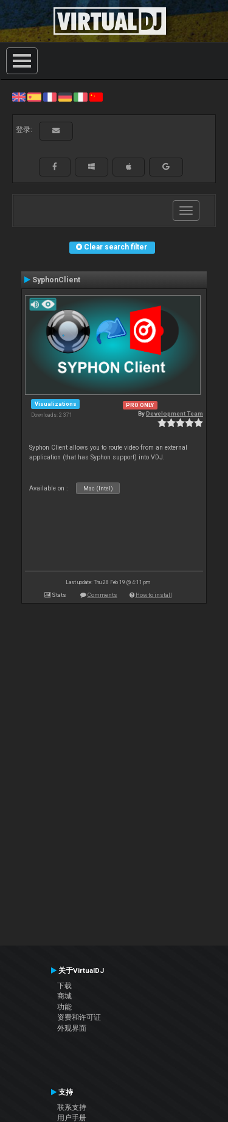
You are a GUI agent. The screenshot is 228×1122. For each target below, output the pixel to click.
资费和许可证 (79, 1017)
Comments (102, 594)
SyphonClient (56, 280)
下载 (64, 985)
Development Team (174, 413)
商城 (64, 996)
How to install (154, 594)
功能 (64, 1007)
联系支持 (71, 1107)
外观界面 (71, 1028)
